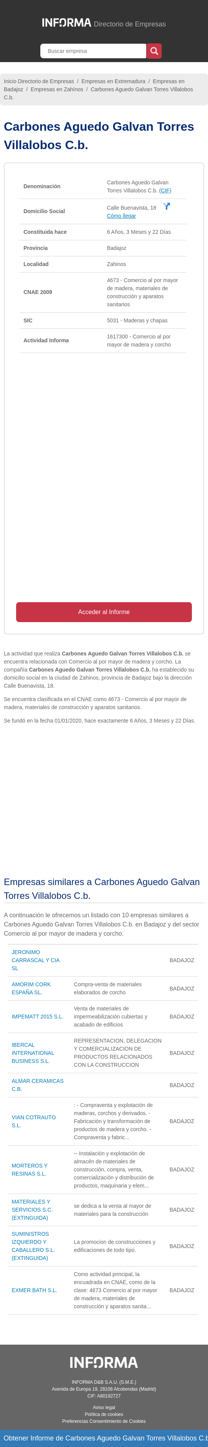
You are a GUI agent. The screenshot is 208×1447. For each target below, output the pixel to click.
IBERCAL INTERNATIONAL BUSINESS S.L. (33, 1053)
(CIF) (165, 190)
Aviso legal (104, 1407)
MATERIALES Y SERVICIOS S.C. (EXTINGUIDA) (32, 1210)
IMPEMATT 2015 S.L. (37, 1016)
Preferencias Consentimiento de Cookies (103, 1421)
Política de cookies (104, 1414)
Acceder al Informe (104, 612)
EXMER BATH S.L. (34, 1290)
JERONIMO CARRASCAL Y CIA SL (35, 960)
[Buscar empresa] (94, 51)
